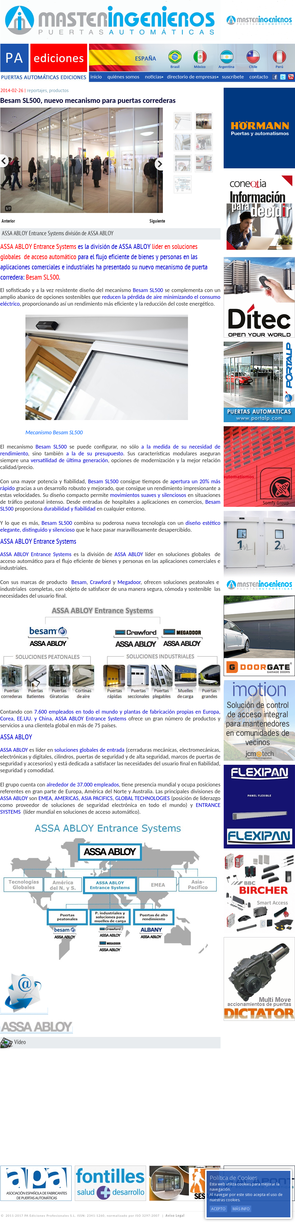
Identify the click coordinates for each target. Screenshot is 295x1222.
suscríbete (233, 76)
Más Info (241, 1208)
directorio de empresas (192, 76)
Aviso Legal (175, 1216)
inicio (96, 76)
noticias (154, 76)
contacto (258, 76)
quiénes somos (123, 76)
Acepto (218, 1208)
